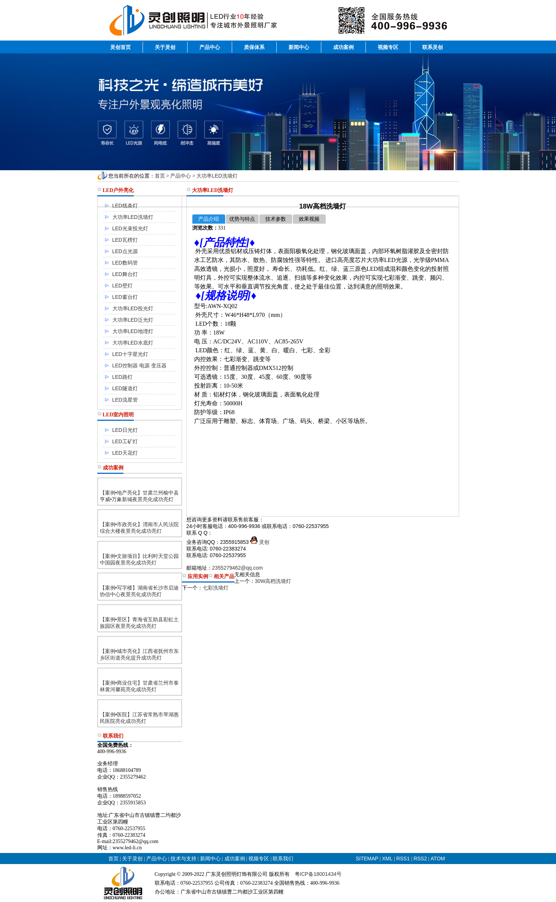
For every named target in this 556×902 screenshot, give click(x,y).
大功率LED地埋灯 (132, 331)
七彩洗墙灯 (215, 588)
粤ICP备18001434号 (318, 874)
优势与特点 (242, 219)
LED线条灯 (125, 206)
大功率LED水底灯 (132, 343)
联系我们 (283, 858)
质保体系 (254, 47)
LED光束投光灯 (130, 228)
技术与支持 (183, 858)
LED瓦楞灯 (125, 240)
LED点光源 (125, 251)
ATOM (438, 858)
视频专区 (388, 47)
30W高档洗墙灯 (273, 581)
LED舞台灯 (125, 274)
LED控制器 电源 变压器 (139, 365)
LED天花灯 (125, 453)
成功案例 (343, 47)
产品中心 (209, 47)
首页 (160, 176)
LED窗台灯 (125, 297)
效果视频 (309, 219)
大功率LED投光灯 (132, 308)
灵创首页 (120, 47)
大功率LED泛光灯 (132, 320)
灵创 (259, 542)
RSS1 (403, 858)
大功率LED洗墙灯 (216, 176)
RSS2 (420, 858)
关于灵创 (165, 47)
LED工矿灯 (125, 441)
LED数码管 (125, 263)
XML (387, 858)
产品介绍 (208, 219)
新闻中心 (299, 47)
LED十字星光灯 (130, 354)
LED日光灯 (125, 430)
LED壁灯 (122, 286)
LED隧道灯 (125, 388)
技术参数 (275, 219)
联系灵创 (432, 47)
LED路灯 (122, 377)
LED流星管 (125, 400)
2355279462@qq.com (237, 568)
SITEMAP (367, 858)
